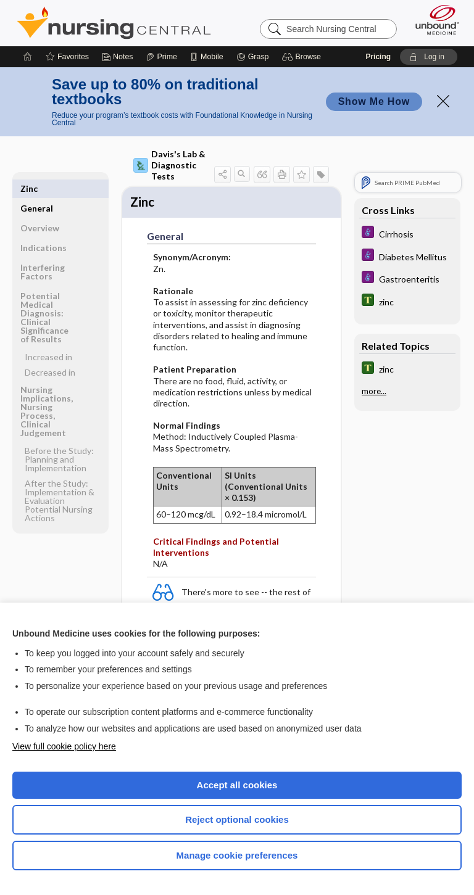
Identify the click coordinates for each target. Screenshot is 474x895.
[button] (303, 56)
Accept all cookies (237, 785)
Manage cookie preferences (237, 855)
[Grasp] (252, 56)
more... (374, 391)
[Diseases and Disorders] (407, 233)
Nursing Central (114, 22)
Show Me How (374, 101)
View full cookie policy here (64, 746)
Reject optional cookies (237, 819)
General (36, 188)
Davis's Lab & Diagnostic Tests (169, 165)
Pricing (378, 56)
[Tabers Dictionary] (407, 301)
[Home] (27, 56)
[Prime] (161, 56)
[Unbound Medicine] (433, 19)
